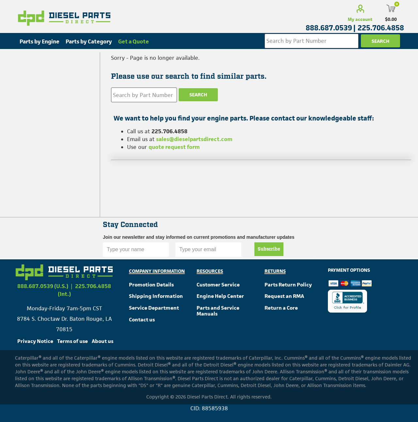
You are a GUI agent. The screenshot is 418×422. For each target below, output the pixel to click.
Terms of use (72, 341)
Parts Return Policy (288, 284)
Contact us (142, 319)
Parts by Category (89, 41)
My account (360, 19)
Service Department (154, 307)
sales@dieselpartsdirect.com (194, 139)
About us (102, 341)
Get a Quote (133, 41)
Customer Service (218, 284)
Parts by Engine (39, 41)
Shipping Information (156, 296)
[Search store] (312, 41)
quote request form (174, 147)
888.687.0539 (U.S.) (42, 286)
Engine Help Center (220, 296)
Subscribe (269, 249)
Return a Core (281, 307)
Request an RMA (284, 296)
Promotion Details (151, 284)
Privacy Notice (35, 341)
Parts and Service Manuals (218, 310)
